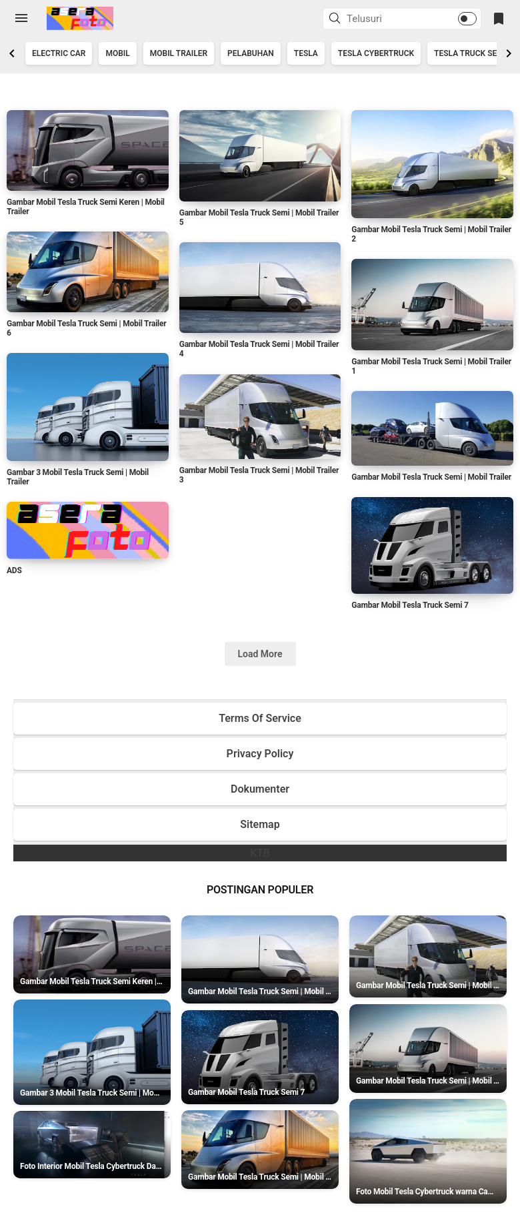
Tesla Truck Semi (470, 53)
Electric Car (58, 53)
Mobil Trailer (178, 53)
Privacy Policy (260, 753)
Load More (260, 654)
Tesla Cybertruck (376, 53)
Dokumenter (260, 789)
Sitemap (259, 824)
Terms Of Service (260, 718)
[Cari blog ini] (386, 19)
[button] (336, 19)
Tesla (306, 53)
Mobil (117, 53)
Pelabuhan (250, 53)
